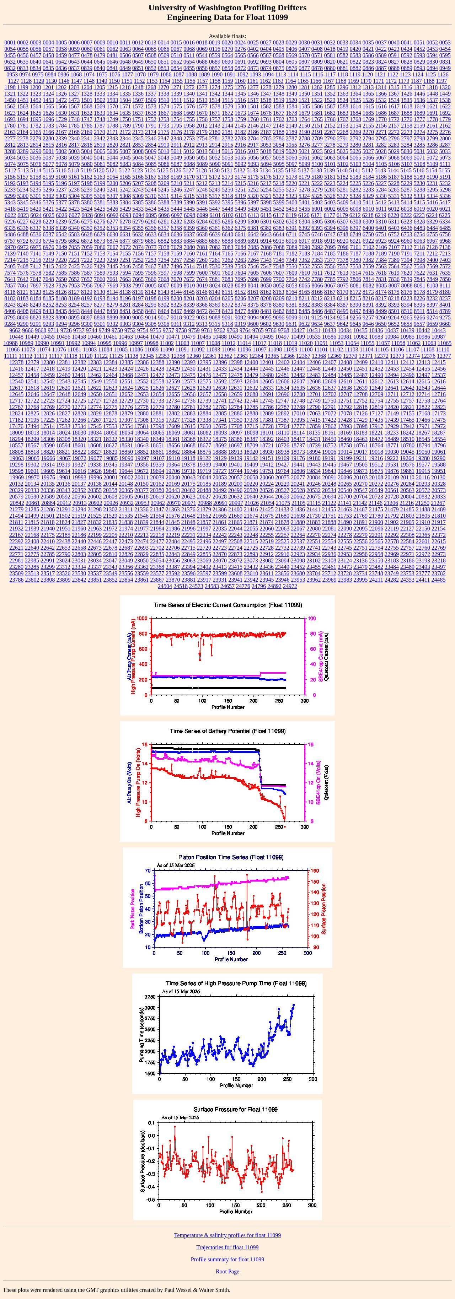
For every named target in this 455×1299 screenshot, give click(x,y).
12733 (157, 401)
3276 (304, 145)
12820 (392, 407)
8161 (253, 292)
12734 (173, 401)
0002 (22, 42)
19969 (17, 477)
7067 (112, 247)
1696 (48, 119)
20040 (173, 477)
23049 (126, 560)
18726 (282, 445)
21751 (329, 516)
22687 (126, 548)
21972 (110, 528)
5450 (253, 209)
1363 (342, 94)
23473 (345, 567)
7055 (74, 247)
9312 (189, 324)
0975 (37, 74)
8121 (22, 292)
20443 (173, 490)
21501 (48, 516)
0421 (368, 49)
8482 (278, 311)
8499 (381, 311)
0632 (10, 62)
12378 (16, 362)
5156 (10, 177)
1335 (125, 94)
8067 (330, 285)
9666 (27, 330)
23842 (79, 580)
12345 (147, 356)
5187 (394, 177)
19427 (282, 465)
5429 (125, 209)
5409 (342, 202)
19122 (204, 458)
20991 (220, 503)
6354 (125, 228)
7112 (406, 247)
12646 (32, 394)
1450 (10, 100)
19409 (251, 465)
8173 (368, 292)
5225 (355, 183)
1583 (278, 106)
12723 (48, 401)
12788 (298, 407)
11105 (382, 349)
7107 (394, 247)
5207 (138, 183)
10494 (251, 337)
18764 (376, 445)
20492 (220, 490)
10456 (63, 337)
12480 (266, 375)
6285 (214, 222)
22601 (423, 541)
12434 (235, 369)
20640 (251, 497)
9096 (278, 317)
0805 (291, 62)
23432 (251, 567)
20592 (63, 497)
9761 (207, 330)
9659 (432, 324)
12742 (235, 401)
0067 (176, 49)
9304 (138, 324)
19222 (391, 458)
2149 (291, 126)
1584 (291, 106)
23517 (48, 573)
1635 (125, 113)
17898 (360, 426)
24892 (274, 586)
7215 (22, 260)
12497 (423, 375)
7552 (304, 266)
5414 (406, 202)
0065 (150, 49)
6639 (214, 234)
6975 (36, 247)
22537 (298, 541)
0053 (445, 42)
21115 (314, 503)
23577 (157, 573)
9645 (355, 324)
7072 (125, 247)
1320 (444, 87)
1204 (86, 87)
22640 (32, 548)
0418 (330, 49)
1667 (163, 113)
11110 (442, 349)
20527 (282, 490)
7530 (214, 266)
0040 (394, 42)
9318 (227, 324)
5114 (35, 170)
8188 (61, 298)
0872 (240, 68)
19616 (79, 471)
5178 (291, 177)
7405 (10, 266)
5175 (253, 177)
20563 (407, 490)
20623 (188, 497)
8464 (163, 311)
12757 (407, 401)
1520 (291, 100)
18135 (313, 433)
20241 (298, 484)
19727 (220, 471)
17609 (173, 426)
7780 (317, 279)
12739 (204, 401)
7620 (406, 273)
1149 (101, 81)
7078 (164, 247)
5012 (189, 151)
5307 (112, 196)
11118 (70, 356)
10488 (220, 337)
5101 (330, 164)
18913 (235, 452)
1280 (291, 87)
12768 (32, 407)
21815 (32, 522)
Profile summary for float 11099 (227, 1259)
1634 (112, 113)
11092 (198, 349)
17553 (110, 426)
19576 (407, 465)
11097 (259, 349)
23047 (110, 560)
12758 (423, 401)
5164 (112, 177)
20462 (188, 490)
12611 (360, 381)
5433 (138, 209)
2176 (176, 132)
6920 (342, 241)
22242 (220, 535)
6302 (278, 222)
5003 (74, 151)
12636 (313, 388)
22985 (32, 560)
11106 (397, 349)
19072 (79, 458)
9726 (66, 330)
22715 (188, 548)
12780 (173, 407)
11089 (152, 349)
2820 (112, 145)
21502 (63, 516)
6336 (22, 228)
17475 (439, 420)
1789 (125, 126)
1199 (22, 87)
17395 (298, 420)
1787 (99, 126)
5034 (10, 158)
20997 (236, 503)
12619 (48, 388)
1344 (227, 94)
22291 (376, 535)
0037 (381, 42)
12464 (110, 375)
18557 (16, 445)
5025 (342, 151)
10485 (204, 337)
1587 (330, 106)
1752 (150, 119)
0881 (342, 68)
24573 (196, 586)
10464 (141, 337)
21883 (313, 522)
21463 (345, 509)
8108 (432, 285)
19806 (298, 471)
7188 (368, 253)
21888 (329, 522)
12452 (376, 369)
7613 (342, 273)
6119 (290, 215)
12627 (173, 388)
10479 (188, 337)
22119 (391, 528)
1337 (150, 94)
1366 (381, 94)
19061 (439, 452)
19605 (48, 471)
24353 (407, 580)
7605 (253, 273)
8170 (342, 292)
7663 (125, 279)
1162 (265, 81)
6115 (266, 215)
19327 (79, 465)
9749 (104, 330)
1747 (86, 119)
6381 (253, 228)
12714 (423, 394)
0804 (278, 62)
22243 (235, 535)
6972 (23, 247)
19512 (376, 465)
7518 (202, 266)
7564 (394, 266)
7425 (74, 266)
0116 (214, 49)
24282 (392, 580)
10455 (48, 337)
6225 (444, 215)
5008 (138, 151)
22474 (141, 541)
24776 (243, 586)
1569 (99, 106)
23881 (189, 580)
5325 (317, 196)
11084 (105, 349)
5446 (202, 209)
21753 (345, 516)
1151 (126, 81)
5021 (304, 151)
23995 (361, 580)
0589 (381, 55)
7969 (112, 285)
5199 (99, 183)
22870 (220, 554)
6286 (227, 222)
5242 (125, 190)
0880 (330, 68)
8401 (445, 305)
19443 (313, 465)
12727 (94, 401)
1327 (74, 94)
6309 (368, 222)
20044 (204, 477)
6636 (176, 234)
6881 (150, 241)
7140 (22, 253)
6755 (432, 234)
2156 (381, 126)
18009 (17, 433)
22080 (313, 528)
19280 (423, 458)
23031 (79, 560)
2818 (86, 145)
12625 (141, 388)
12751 (345, 401)
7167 (253, 253)
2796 (394, 138)
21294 (79, 509)
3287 (445, 145)
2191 (317, 132)
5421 (48, 209)
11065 (444, 343)
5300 (22, 196)
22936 (329, 554)
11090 (167, 349)
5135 (278, 170)
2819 (99, 145)
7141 (35, 253)
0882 (355, 68)
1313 (368, 87)
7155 (125, 253)
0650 (150, 62)
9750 (117, 330)
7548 (278, 266)
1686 (381, 113)
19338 (94, 465)
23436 (266, 567)
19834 (313, 471)
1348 (278, 94)
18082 (204, 433)
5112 (10, 170)
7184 (317, 253)
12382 (79, 362)
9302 (112, 324)
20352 (79, 490)
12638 (345, 388)
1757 (214, 119)
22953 (345, 554)
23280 (16, 567)
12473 (173, 375)
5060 (291, 158)
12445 (266, 369)
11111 (10, 356)
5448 (227, 209)
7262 (227, 260)
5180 (317, 177)
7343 (266, 260)
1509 (150, 100)
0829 (419, 62)
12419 (63, 369)
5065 (355, 158)
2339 (61, 138)
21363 (173, 509)
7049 (61, 247)
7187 (355, 253)
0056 (35, 49)
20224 (266, 484)
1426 (406, 94)
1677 (278, 113)
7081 (202, 247)
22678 (110, 548)
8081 (356, 285)
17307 (126, 420)
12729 (126, 401)
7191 (406, 253)
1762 (278, 119)
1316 (406, 87)
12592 (220, 381)
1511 (176, 100)
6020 (432, 209)
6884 (189, 241)
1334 (112, 94)
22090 (345, 528)
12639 (360, 388)
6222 (406, 215)
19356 (141, 465)
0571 (317, 55)
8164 (291, 292)
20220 (251, 484)
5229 (406, 183)
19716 (188, 471)
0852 (150, 68)
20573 (439, 490)
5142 (367, 170)
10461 (110, 337)
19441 (298, 465)
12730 (141, 401)
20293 (423, 484)
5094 (266, 164)
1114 (293, 74)
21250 (422, 503)
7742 (304, 279)
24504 (165, 586)
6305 (317, 222)
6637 (189, 234)
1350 (304, 94)
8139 (138, 292)
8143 (163, 292)
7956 (87, 285)
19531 (392, 465)
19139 (235, 458)
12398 (235, 362)
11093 (213, 349)
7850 (445, 279)
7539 (227, 266)
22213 (141, 535)
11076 (59, 349)
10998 (151, 343)
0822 (355, 62)
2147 (266, 126)
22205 (110, 535)
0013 (150, 42)
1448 (432, 94)
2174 (150, 132)
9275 (445, 317)
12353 (162, 356)
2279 (35, 138)
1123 (405, 74)
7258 (189, 260)
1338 (163, 94)
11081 (74, 349)
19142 (251, 458)
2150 (304, 126)
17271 (110, 420)
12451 (360, 369)
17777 (298, 426)
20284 (407, 484)
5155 (444, 170)
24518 (180, 586)
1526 (368, 100)
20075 (282, 477)
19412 (266, 465)
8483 (291, 311)
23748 (376, 573)
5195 (48, 183)
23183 (392, 560)
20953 (142, 503)
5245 (163, 190)
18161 (329, 433)
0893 (419, 68)
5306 (99, 196)
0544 (202, 55)
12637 (329, 388)
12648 (63, 394)
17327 (173, 420)
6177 (329, 215)
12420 (79, 369)
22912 (266, 554)
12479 (251, 375)
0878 (317, 68)
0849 (125, 68)
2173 (138, 132)
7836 (394, 279)
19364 (173, 465)
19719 (204, 471)
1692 (445, 113)
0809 (317, 62)
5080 (87, 164)
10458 (79, 337)
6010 (368, 209)
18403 (282, 439)
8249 (35, 305)
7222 (86, 260)
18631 (126, 445)
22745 (345, 548)
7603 (227, 273)
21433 (282, 509)
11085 (121, 349)
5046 (138, 158)
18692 (220, 445)
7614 (355, 273)
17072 (329, 413)
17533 (63, 426)
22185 (63, 535)
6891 (253, 241)
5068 (394, 158)
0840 (99, 68)
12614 (407, 381)
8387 (342, 305)
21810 (439, 516)
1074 (89, 74)
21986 (173, 528)
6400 (368, 228)
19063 (17, 458)
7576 (22, 273)
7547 (266, 266)
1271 (176, 87)
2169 (86, 132)
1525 (355, 100)
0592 (406, 55)
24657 (227, 586)
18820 (48, 452)
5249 (214, 190)
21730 (313, 516)
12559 (173, 381)
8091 (419, 285)
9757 (168, 330)
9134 (330, 317)
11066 (13, 349)
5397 (253, 202)
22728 (266, 548)
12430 (188, 369)
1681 (317, 113)
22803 (79, 554)
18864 (188, 452)
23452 (298, 567)
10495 (266, 337)
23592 (173, 573)
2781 (214, 138)
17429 (360, 420)
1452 (35, 100)
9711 (53, 330)
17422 (329, 420)
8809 (22, 317)
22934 (313, 554)
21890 (345, 522)
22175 (48, 535)
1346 (253, 94)
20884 (48, 503)
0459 (61, 55)
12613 (392, 381)
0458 (48, 55)
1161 (252, 81)
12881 (157, 413)
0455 (10, 55)
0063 (125, 49)
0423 (394, 49)
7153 (99, 253)
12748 (298, 401)
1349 (291, 94)
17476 (16, 426)
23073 (251, 560)
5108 (419, 164)
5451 (266, 209)
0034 (355, 42)
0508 (150, 55)
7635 (445, 273)
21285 (32, 509)
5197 (74, 183)
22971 (407, 554)
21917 (439, 522)
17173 (439, 413)
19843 (329, 471)
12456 (439, 369)
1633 (99, 113)
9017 (163, 317)
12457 (16, 375)
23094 (282, 560)
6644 (278, 234)
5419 (22, 209)
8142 (150, 292)
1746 (74, 119)
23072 (235, 560)
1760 (253, 119)
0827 (394, 62)
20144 (110, 484)
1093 (255, 74)
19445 (329, 465)
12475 (188, 375)
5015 (227, 151)
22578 (392, 541)
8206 (240, 298)
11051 (321, 343)
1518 (266, 100)
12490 (376, 375)
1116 (317, 74)
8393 (394, 305)
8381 (291, 305)
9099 (291, 317)
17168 (423, 413)
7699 (266, 279)
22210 (126, 535)
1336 (138, 94)
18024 (64, 433)
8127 (74, 292)
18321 (94, 439)
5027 (368, 151)
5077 (48, 164)
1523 (330, 100)
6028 (87, 215)
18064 (142, 433)
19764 (282, 471)
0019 (214, 42)
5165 (125, 177)
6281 (163, 222)
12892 (282, 413)
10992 (73, 343)
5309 (138, 196)
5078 (61, 164)
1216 (124, 87)
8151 (227, 292)
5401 (304, 202)
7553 (317, 266)
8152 (240, 292)
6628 (86, 234)
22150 (423, 528)
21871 (251, 522)
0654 (189, 62)
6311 (393, 222)
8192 (86, 298)
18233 (391, 433)
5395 (227, 202)
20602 (94, 497)
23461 (329, 567)
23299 (48, 567)
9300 (86, 324)
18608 (94, 445)
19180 (313, 458)
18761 (360, 445)
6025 (48, 215)
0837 (74, 68)
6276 (99, 222)
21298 (94, 509)
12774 (94, 407)
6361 (214, 228)
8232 (432, 298)
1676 (266, 113)
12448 (313, 369)
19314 (48, 465)
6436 (406, 228)
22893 (251, 554)
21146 (375, 503)
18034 (95, 433)
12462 (94, 375)
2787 (291, 138)
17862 (329, 426)
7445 (112, 266)
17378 (251, 420)
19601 (32, 471)
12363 (241, 356)
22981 (16, 560)
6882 (163, 241)
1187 (416, 81)
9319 (240, 324)
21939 (32, 528)
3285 (419, 145)
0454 (445, 49)
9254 (342, 317)
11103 (351, 349)
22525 (282, 541)
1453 (48, 100)
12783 (220, 407)
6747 (330, 234)
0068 (189, 49)
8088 (407, 285)
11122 (101, 356)
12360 (194, 356)
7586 (74, 273)
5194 (35, 183)
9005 (138, 317)
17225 (48, 420)
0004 (48, 42)
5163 (99, 177)
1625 (35, 113)
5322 (278, 196)
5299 (10, 196)
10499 (298, 337)
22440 (79, 541)
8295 (150, 305)
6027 (74, 215)
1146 (63, 81)
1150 (114, 81)
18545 (423, 439)
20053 (220, 477)
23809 (64, 580)
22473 (126, 541)
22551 (313, 541)
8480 (253, 311)
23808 (48, 580)
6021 (445, 209)
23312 (63, 567)
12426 (141, 369)
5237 (61, 190)
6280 (150, 222)
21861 (220, 522)
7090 (304, 247)
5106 (394, 164)
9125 (317, 317)
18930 (266, 452)
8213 (330, 298)
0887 (381, 68)
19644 (126, 471)
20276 (392, 484)
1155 (177, 81)
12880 (141, 413)
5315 (189, 196)
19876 (392, 471)
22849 (188, 554)
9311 (176, 324)
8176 (406, 292)
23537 (94, 573)
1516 (240, 100)
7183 (304, 253)
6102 (228, 215)
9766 (271, 330)
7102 (368, 247)
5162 (86, 177)
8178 (419, 292)
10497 (282, 337)
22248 (251, 535)
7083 (228, 247)
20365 (126, 490)
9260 (381, 317)
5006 (112, 151)
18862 (173, 452)
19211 (360, 458)
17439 (392, 420)
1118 (342, 74)
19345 (110, 465)
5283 (368, 190)
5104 (368, 164)
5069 (406, 158)
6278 (125, 222)
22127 (407, 528)
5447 (214, 209)
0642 (61, 62)
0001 (10, 42)
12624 (126, 388)
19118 (188, 458)
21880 (298, 522)
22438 (63, 541)
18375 (220, 439)
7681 (214, 279)
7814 (368, 279)
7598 (176, 273)
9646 (368, 324)
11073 (28, 349)
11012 (228, 343)
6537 (48, 234)
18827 (94, 452)
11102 (336, 349)
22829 (141, 554)
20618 (141, 497)
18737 (298, 445)
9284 (10, 324)
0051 (419, 42)
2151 (317, 126)
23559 (141, 573)
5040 (86, 158)
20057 (235, 477)
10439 (407, 330)
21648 (188, 516)
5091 (228, 164)
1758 (227, 119)
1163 (277, 81)
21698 (298, 516)
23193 (423, 560)
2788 (304, 138)
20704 (360, 497)
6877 (125, 241)
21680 (282, 516)
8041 (253, 285)
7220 (61, 260)
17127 (376, 413)
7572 (445, 266)
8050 (266, 285)
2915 (227, 145)
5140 (342, 170)
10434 (345, 330)
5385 (138, 202)
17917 (376, 426)
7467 (150, 266)
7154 (112, 253)
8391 (368, 305)
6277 (112, 222)
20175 (188, 484)
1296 (342, 87)
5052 (214, 158)
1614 (355, 106)
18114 (298, 433)
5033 (445, 151)
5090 (215, 164)
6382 (266, 228)
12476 (204, 375)
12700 (298, 394)
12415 (439, 362)
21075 (283, 503)
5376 (48, 202)
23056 (173, 560)
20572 (423, 490)
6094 (138, 215)
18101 (267, 433)
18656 (173, 445)
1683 (342, 113)
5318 (227, 196)
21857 (204, 522)
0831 (445, 62)
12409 (360, 362)
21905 (407, 522)
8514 (432, 311)
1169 (353, 81)
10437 (392, 330)
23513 (32, 573)
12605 (266, 381)
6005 (342, 209)
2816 (61, 145)
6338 (48, 228)
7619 (394, 273)
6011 (380, 209)
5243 (138, 190)
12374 (413, 356)
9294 (61, 324)
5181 (330, 177)
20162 (157, 484)
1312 (355, 87)
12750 (329, 401)
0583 (355, 55)
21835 (110, 522)
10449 (32, 337)
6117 (278, 215)
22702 (157, 548)
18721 (266, 445)
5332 (406, 196)
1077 (127, 74)
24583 (212, 586)
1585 (304, 106)
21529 (110, 516)
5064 (342, 158)
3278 (330, 145)
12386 (141, 362)
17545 (94, 426)
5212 (202, 183)
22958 (376, 554)
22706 (173, 548)
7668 (163, 279)
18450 (329, 439)
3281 (368, 145)
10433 (329, 330)
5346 (35, 202)
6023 (23, 215)
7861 (23, 285)
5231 (432, 183)
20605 (126, 497)
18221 (376, 433)
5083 (125, 164)
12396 (220, 362)
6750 (368, 234)
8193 (99, 298)
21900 (376, 522)
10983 (376, 337)
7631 (432, 273)
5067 (381, 158)
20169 (173, 484)
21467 (360, 509)
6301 (266, 222)
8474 (214, 311)
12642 (407, 388)
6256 (74, 222)
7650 (61, 279)
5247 (189, 190)
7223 (99, 260)
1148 (89, 81)
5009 (150, 151)
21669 (235, 516)
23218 (439, 560)
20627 (204, 497)
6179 (342, 215)
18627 (110, 445)
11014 (244, 343)
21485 (407, 509)
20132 (16, 484)
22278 (345, 535)
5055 (240, 158)
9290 (22, 324)
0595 (445, 55)
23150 (376, 560)
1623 (10, 113)
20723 (376, 497)
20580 (32, 497)
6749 (355, 234)
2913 (202, 145)
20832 (423, 497)
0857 (214, 68)
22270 (313, 535)
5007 (125, 151)
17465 (407, 420)
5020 (291, 151)
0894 (432, 68)
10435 (360, 330)
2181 (227, 132)
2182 (240, 132)
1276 (240, 87)
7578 (35, 273)
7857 (10, 285)
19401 (235, 465)
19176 (298, 458)
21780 (376, 516)
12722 (32, 401)
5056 (253, 158)
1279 (278, 87)
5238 (74, 190)
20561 (392, 490)
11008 (213, 343)
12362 (225, 356)
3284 (406, 145)
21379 (204, 509)
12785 (251, 407)
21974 (126, 528)
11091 (182, 349)
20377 (141, 490)
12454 (407, 369)
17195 (32, 420)
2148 (278, 126)
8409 (35, 311)
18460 (345, 439)
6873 (99, 241)
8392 (381, 305)
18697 (235, 445)
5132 (239, 170)
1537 (432, 100)
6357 (163, 228)
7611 (316, 273)
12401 (266, 362)
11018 (275, 343)
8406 (10, 311)
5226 (368, 183)
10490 (235, 337)
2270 (368, 132)
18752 (329, 445)
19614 (63, 471)
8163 (278, 292)
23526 (63, 573)
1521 (304, 100)
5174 (240, 177)
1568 (86, 106)
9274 (432, 317)
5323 (291, 196)
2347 (163, 138)
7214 (10, 260)
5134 (265, 170)
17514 (48, 426)
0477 (74, 55)
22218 (157, 535)
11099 (290, 349)
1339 (176, 94)
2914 (214, 145)
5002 (61, 151)
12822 (423, 407)
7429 (99, 266)
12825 (32, 413)
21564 (157, 516)
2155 (368, 126)
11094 (229, 349)
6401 (381, 228)
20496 (235, 490)
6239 (61, 222)
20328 (439, 484)
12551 (126, 381)
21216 (407, 503)
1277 (252, 87)
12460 (63, 375)
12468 (126, 375)
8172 (355, 292)
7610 (304, 273)
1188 (428, 81)
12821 (407, 407)
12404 (298, 362)
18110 (282, 433)
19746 (251, 471)
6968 (445, 241)
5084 (138, 164)
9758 (181, 330)
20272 (376, 484)
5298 (445, 190)
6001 (317, 209)
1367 (394, 94)
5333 (419, 196)
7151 (74, 253)
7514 (189, 266)
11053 (336, 343)
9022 (189, 317)
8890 (61, 317)
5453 (291, 209)
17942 (407, 426)
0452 (419, 49)
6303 (291, 222)
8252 (48, 305)
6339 (61, 228)
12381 (63, 362)
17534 (79, 426)
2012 (202, 126)
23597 (204, 573)
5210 (176, 183)
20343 (63, 490)
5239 (86, 190)
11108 (427, 349)
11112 (25, 356)
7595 (138, 273)
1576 (189, 106)
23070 (220, 560)
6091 (100, 215)
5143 (380, 170)
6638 (202, 234)
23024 (63, 560)
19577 (423, 465)
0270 (227, 49)
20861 (33, 503)
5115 (48, 170)
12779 (157, 407)
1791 (150, 126)
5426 (112, 209)
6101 (215, 215)
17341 (220, 420)
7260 (202, 260)
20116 (423, 477)
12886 (235, 413)
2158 (406, 126)
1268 (150, 87)
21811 (16, 522)
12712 (407, 394)
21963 (94, 528)
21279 (16, 509)
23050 (141, 560)
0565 (240, 55)
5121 (111, 170)
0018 (202, 42)
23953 (298, 580)
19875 (376, 471)
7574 (10, 273)
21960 (79, 528)
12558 (157, 381)
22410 (48, 541)
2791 (342, 138)
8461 (150, 311)
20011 (142, 477)
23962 (314, 580)
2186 (253, 132)
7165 (227, 253)
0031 (317, 42)
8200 (176, 298)
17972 (439, 426)
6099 (202, 215)
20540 (345, 490)
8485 (304, 311)
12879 (126, 413)
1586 (317, 106)
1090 (217, 74)
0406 (291, 49)
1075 (101, 74)
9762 (219, 330)
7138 (444, 247)
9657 (419, 324)
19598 (16, 471)
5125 (162, 170)
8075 (343, 285)
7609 (291, 273)
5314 (176, 196)
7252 (138, 260)
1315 (393, 87)
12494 (392, 375)
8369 (214, 305)
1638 (150, 113)
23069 (204, 560)
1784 (61, 126)
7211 (419, 253)
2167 (61, 132)
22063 (282, 528)
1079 (153, 74)
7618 (381, 273)
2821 (125, 145)
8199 (163, 298)
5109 (432, 164)
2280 (48, 138)
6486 (10, 234)
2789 (317, 138)
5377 (61, 202)
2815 (48, 145)
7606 (266, 273)
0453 (432, 49)
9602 (266, 324)
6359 (189, 228)
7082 (215, 247)
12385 (126, 362)
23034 (94, 560)
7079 (176, 247)
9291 (35, 324)
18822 (79, 452)
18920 (251, 452)
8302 (163, 305)
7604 (240, 273)
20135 (48, 484)
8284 (138, 305)
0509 (163, 55)
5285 (394, 190)
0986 (63, 74)
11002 (167, 343)
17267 (94, 420)
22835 (157, 554)
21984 (157, 528)
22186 (79, 535)
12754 (376, 401)
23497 (439, 567)
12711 (391, 394)
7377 (330, 260)
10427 (298, 330)
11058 (398, 343)
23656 (282, 573)
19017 (360, 452)
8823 (48, 317)
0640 (35, 62)
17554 (126, 426)
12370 (350, 356)
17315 (157, 420)
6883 (176, 241)
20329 (16, 490)
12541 (32, 381)
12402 (282, 362)
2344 (125, 138)
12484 (329, 375)
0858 (227, 68)
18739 (313, 445)
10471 (173, 337)
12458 (32, 375)
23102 (313, 560)
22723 (220, 548)
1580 (240, 106)
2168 (74, 132)
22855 (204, 554)
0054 (10, 49)
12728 (110, 401)
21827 (79, 522)
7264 (253, 260)
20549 (376, 490)
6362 (227, 228)
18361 (173, 439)
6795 (61, 241)
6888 (227, 241)
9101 (304, 317)
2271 (381, 132)
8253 (61, 305)
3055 (291, 145)
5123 (137, 170)
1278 (265, 87)
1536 (419, 100)
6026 (61, 215)
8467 (176, 311)
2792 (355, 138)
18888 (220, 452)
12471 (141, 375)
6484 (432, 228)
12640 (376, 388)
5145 (406, 170)
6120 (304, 215)
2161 (432, 126)
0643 (74, 62)
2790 (330, 138)
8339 (189, 305)
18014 (48, 433)
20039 (157, 477)
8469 (189, 311)
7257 (176, 260)
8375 (253, 305)
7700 (278, 279)
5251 (240, 190)
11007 (197, 343)
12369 (334, 356)
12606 (282, 381)
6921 (355, 241)
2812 (10, 145)
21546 (141, 516)
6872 (86, 241)
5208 (150, 183)
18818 (32, 452)
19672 (141, 471)
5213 (214, 183)
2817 (74, 145)
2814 (35, 145)
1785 (74, 126)
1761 (266, 119)
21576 (173, 516)
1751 (138, 119)
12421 (94, 369)
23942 (251, 580)
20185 (204, 484)
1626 (48, 113)
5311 (163, 196)
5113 (22, 170)
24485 (438, 580)
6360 (202, 228)
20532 (313, 490)
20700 (345, 497)
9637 (330, 324)
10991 (57, 343)
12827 (63, 413)
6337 (35, 228)
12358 (178, 356)
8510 (406, 311)
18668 (188, 445)
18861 (157, 452)
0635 (22, 62)
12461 (79, 375)
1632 (86, 113)
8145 (189, 292)
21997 (204, 528)
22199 (94, 535)
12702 (329, 394)
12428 (157, 369)
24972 (290, 586)
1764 (304, 119)
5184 (368, 177)
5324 (304, 196)
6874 (112, 241)
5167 (150, 177)
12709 (376, 394)
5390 (189, 202)
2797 (406, 138)
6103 (240, 215)
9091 (227, 317)
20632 (235, 497)
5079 (74, 164)
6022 (10, 215)
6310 (381, 222)
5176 (266, 177)
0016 (189, 42)
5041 (99, 158)
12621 (79, 388)
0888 (394, 68)
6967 (432, 241)
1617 (394, 106)
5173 (227, 177)
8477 (240, 311)
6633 (150, 234)
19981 (64, 477)
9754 (143, 330)
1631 (74, 113)
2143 (214, 126)
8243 (10, 305)
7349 (291, 260)
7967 (100, 285)
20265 (345, 484)
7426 (86, 266)
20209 (235, 484)
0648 (125, 62)
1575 (176, 106)
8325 (176, 305)
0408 (317, 49)
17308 (141, 420)
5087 (176, 164)
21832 (94, 522)
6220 (393, 215)
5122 (124, 170)
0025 (253, 42)
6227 (22, 222)
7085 (253, 247)
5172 (214, 177)
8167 (330, 292)
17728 (266, 426)
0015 (176, 42)
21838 (126, 522)
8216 (368, 298)
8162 (266, 292)
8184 (35, 298)
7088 (279, 247)
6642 (253, 234)
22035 (220, 528)
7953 (74, 285)
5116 (60, 170)
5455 (304, 209)
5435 (163, 209)
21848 (188, 522)
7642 (22, 279)
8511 (419, 311)
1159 (227, 81)
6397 (355, 228)
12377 (444, 356)
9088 (214, 317)
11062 (414, 343)
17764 (282, 426)
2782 (227, 138)
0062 (112, 49)
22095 (360, 528)
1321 (10, 94)
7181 (278, 253)
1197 (441, 81)
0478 (86, 55)
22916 (282, 554)
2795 (381, 138)
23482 (376, 567)
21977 (141, 528)
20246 (313, 484)
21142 (360, 503)
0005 (61, 42)
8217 (381, 298)
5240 (99, 190)
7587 (86, 273)
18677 (204, 445)
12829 (94, 413)
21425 (266, 509)
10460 (94, 337)
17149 (392, 413)
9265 (406, 317)
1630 (61, 113)
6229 (48, 222)
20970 (173, 503)
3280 (355, 145)
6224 (432, 215)
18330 (126, 439)
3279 (342, 145)
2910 (163, 145)
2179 (202, 132)
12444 (251, 369)
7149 (48, 253)
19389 (204, 465)
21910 (423, 522)
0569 (291, 55)
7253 (150, 260)
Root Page (227, 1271)
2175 (163, 132)
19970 (32, 477)
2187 (266, 132)
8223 (406, 298)
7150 (61, 253)
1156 (189, 81)
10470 (157, 337)
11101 (321, 349)
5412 (381, 202)
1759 (240, 119)
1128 (26, 81)
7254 (163, 260)
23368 (157, 567)
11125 (116, 356)
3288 (10, 151)
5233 (10, 190)
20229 (282, 484)
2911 (176, 145)
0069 (202, 49)
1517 (253, 100)
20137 (79, 484)
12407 (329, 362)
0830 (432, 62)
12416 (16, 369)
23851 (95, 580)
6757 (10, 241)
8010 (189, 285)
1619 (419, 106)
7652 (74, 279)
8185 (48, 298)
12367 (303, 356)
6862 (74, 241)
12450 (345, 369)
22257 (282, 535)
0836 (61, 68)
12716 (439, 394)
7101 (356, 247)
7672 (189, 279)
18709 (251, 445)
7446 (125, 266)
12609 (329, 381)
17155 (407, 413)
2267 (330, 132)
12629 (204, 388)
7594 (125, 273)
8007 (164, 285)
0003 (35, 42)
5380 (86, 202)
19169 (282, 458)
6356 (150, 228)
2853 (138, 145)
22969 (392, 554)
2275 (432, 132)
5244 (150, 190)
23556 (126, 573)
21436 (298, 509)
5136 (290, 170)
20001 (110, 477)
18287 (438, 433)
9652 (394, 324)
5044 (112, 158)
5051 (202, 158)
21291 (63, 509)
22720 (204, 548)
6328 (419, 222)
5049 (176, 158)
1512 (189, 100)
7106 (381, 247)
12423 (110, 369)
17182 (16, 420)
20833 (439, 497)
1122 (392, 74)
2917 (253, 145)
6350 (86, 228)
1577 (202, 106)
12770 (63, 407)
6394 (330, 228)
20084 (313, 477)
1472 (61, 100)
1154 (164, 81)
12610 (345, 381)
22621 (16, 548)
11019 (290, 343)
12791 (329, 407)
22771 (16, 554)
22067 (298, 528)
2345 (138, 138)
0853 (163, 68)
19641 (110, 471)
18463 (360, 439)
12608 (313, 381)
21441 (313, 509)
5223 (330, 183)
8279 (112, 305)
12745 (266, 401)
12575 (204, 381)
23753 (407, 573)
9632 (304, 324)
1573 (150, 106)
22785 (48, 554)
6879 (138, 241)
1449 (445, 94)
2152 (330, 126)
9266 (419, 317)
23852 (110, 580)
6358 (176, 228)
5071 (419, 158)
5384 (125, 202)
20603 (110, 497)
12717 (16, 401)
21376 (188, 509)
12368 (319, 356)
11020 (305, 343)
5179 (304, 177)
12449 (329, 369)
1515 (227, 100)
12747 (282, 401)
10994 (89, 343)
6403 (394, 228)
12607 (298, 381)
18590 (48, 445)
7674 (202, 279)
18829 (110, 452)
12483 (313, 375)
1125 (430, 74)
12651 (110, 394)
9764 (245, 330)
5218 (278, 183)
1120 (367, 74)
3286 (432, 145)
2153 (342, 126)
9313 (202, 324)
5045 (125, 158)
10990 (42, 343)
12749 (313, 401)
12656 (188, 394)
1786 (86, 126)
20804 (407, 497)
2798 (419, 138)
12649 (79, 394)
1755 (189, 119)
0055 (22, 49)
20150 (141, 484)
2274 (419, 132)
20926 (111, 503)
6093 (125, 215)
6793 (35, 241)
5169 (176, 177)
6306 (330, 222)
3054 (278, 145)
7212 (432, 253)
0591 (394, 55)
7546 (253, 266)
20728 (392, 497)
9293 (48, 324)
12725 (79, 401)
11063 (429, 343)
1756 (202, 119)
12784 (235, 407)
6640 (227, 234)
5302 (48, 196)
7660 (99, 279)
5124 (150, 170)
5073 (445, 158)
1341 (202, 94)
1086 (165, 74)
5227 (381, 183)
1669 (189, 113)
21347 (157, 509)
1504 (125, 100)
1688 (406, 113)
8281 (125, 305)
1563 (22, 106)
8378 (266, 305)
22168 (32, 535)
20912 (64, 503)
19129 (220, 458)
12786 (266, 407)
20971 (189, 503)
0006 (74, 42)
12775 (110, 407)
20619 (157, 497)
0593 (419, 55)
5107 (407, 164)
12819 (376, 407)
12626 (157, 388)
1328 (86, 94)
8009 (176, 285)
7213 (445, 253)
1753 (163, 119)
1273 (201, 87)
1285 (329, 87)
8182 (10, 298)
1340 (189, 94)
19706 (173, 471)
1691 (432, 113)
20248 (329, 484)
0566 (253, 55)
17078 (345, 413)
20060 (266, 477)
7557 (342, 266)
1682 (330, 113)
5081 (100, 164)
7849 (432, 279)
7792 (342, 279)
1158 (214, 81)
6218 (368, 215)
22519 (266, 541)
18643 (141, 445)
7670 (176, 279)
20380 (157, 490)
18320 (79, 439)
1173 (403, 81)
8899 (112, 317)
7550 (291, 266)
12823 (439, 407)
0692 (253, 62)
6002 (330, 209)
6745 (304, 234)
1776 (406, 119)
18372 (204, 439)
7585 (61, 273)
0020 (227, 42)
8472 (202, 311)
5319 (240, 196)
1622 (445, 106)
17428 (345, 420)
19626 (94, 471)
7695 (240, 279)
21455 (329, 509)
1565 (48, 106)
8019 (202, 285)
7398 (419, 260)
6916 (291, 241)
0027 (266, 42)
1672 (227, 113)
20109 (392, 477)
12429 (173, 369)
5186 (381, 177)
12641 (392, 388)
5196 (61, 183)
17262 (63, 420)
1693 (10, 119)
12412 (407, 362)
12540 (16, 381)
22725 (251, 548)
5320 (253, 196)
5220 (291, 183)
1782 (35, 126)
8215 (355, 298)
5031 (419, 151)
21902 (392, 522)
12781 (188, 407)
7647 (35, 279)
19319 (63, 465)
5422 (61, 209)
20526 (266, 490)
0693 (266, 62)
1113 (280, 74)
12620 (63, 388)
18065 (157, 433)
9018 (176, 317)
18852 (141, 452)
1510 (163, 100)
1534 (394, 100)
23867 (157, 580)
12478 (235, 375)
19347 (126, 465)
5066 (368, 158)
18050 (110, 433)
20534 (329, 490)
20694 (329, 497)
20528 (298, 490)
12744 (251, 401)
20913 (80, 503)
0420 (355, 49)
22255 (266, 535)
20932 (126, 503)
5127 (188, 170)
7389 (394, 260)
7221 (74, 260)
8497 (355, 311)
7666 (150, 279)
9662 (15, 330)
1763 (291, 119)
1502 (99, 100)
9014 (150, 317)
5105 (381, 164)
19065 (32, 458)
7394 (406, 260)
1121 (379, 74)
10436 (376, 330)
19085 (110, 458)
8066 (317, 285)
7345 (278, 260)
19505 (360, 465)
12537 (439, 375)
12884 (204, 413)
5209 (163, 183)
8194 (112, 298)
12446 (282, 369)
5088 (189, 164)
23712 (329, 573)
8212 (317, 298)
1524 (342, 100)
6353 (112, 228)
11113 (40, 356)
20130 (438, 477)
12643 (423, 388)
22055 (251, 528)
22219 (173, 535)
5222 (317, 183)
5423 (74, 209)
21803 (407, 516)
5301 (35, 196)
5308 (125, 196)
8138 (125, 292)
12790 (313, 407)
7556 (330, 266)
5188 (406, 177)
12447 (298, 369)
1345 (240, 94)
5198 (86, 183)
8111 (445, 285)
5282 (355, 190)
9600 (253, 324)
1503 (112, 100)
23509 (16, 573)
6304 (304, 222)
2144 (227, 126)
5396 (240, 202)
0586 (368, 55)
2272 (394, 132)
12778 (141, 407)
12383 (94, 362)
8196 (125, 298)
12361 (209, 356)
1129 (38, 81)
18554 (439, 439)
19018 (376, 452)
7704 (291, 279)
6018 (406, 209)
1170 (365, 81)
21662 (204, 516)
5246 (176, 190)
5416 (432, 202)
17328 (188, 420)
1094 (268, 74)
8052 (279, 285)
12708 (360, 394)
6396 (342, 228)
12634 (282, 388)
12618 (32, 388)
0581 (330, 55)
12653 (141, 394)
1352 (330, 94)
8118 (9, 292)
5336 (445, 196)
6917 (304, 241)
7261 (214, 260)
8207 (253, 298)
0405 (278, 49)
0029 (291, 42)
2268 (342, 132)
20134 (32, 484)
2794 (368, 138)
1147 (76, 81)
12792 (345, 407)
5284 (381, 190)
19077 (95, 458)
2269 (355, 132)
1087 (178, 74)
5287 (406, 190)
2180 (214, 132)
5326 (330, 196)
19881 (407, 471)
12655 (173, 394)
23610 (251, 573)
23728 (345, 573)
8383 (317, 305)
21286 (48, 509)
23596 (188, 573)
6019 (419, 209)
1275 (227, 87)
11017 (259, 343)
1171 (378, 81)
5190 (432, 177)
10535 (313, 337)
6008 (355, 209)
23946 (282, 580)
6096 (164, 215)
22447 (110, 541)
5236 (48, 190)
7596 (150, 273)
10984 (392, 337)
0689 (214, 62)
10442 (423, 330)
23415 (235, 567)
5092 (240, 164)
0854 (176, 68)
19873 (360, 471)
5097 (292, 164)
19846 (345, 471)
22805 (94, 554)
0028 (278, 42)
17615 (188, 426)
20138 (94, 484)
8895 (74, 317)
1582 (266, 106)
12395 (204, 362)
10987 (439, 337)
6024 (36, 215)
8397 (432, 305)
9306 (163, 324)
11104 (367, 349)
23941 (236, 580)
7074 (138, 247)
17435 (376, 420)
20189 (220, 484)
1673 (240, 113)
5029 (394, 151)
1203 (73, 87)
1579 (227, 106)
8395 (419, 305)
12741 (220, 401)
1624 (22, 113)
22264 (298, 535)
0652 (176, 62)
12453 (392, 369)
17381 (266, 420)
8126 (61, 292)
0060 (86, 49)
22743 (329, 548)
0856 (202, 68)
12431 (204, 369)
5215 (240, 183)
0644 (86, 62)
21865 (235, 522)
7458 (138, 266)
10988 (11, 343)
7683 (227, 279)
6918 (317, 241)
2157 (394, 126)
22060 (266, 528)
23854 (126, 580)
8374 (240, 305)
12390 (173, 362)
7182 (291, 253)
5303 (61, 196)
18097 (236, 433)
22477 (157, 541)
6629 (99, 234)
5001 (48, 151)
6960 (406, 241)
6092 (112, 215)
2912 (189, 145)
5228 (394, 183)
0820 (330, 62)
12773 (79, 407)
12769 (48, 407)
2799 (432, 138)
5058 (278, 158)
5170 (189, 177)
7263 (240, 260)
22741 (313, 548)
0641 (48, 62)
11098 (275, 349)
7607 (278, 273)
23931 (220, 580)
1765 (317, 119)
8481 (266, 311)
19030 (392, 452)
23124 (345, 560)
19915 (423, 471)
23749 (392, 573)
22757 (407, 548)
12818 (360, 407)
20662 (298, 497)
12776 (126, 407)
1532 (381, 100)
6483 (419, 228)
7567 (406, 266)
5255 (278, 190)
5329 (368, 196)
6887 (214, 241)
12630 (220, 388)
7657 (86, 279)
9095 (266, 317)
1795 (176, 126)
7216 (35, 260)
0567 (266, 55)
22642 (48, 548)
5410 (355, 202)
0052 (432, 42)
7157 (150, 253)
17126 (360, 413)
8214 (342, 298)
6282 (176, 222)
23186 (407, 560)
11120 (86, 356)
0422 (381, 49)
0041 (406, 42)
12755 (392, 401)
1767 (342, 119)
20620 (173, 497)
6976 (48, 247)
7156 (138, 253)
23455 (313, 567)
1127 (13, 81)
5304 (74, 196)
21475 (376, 509)
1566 (61, 106)
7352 (304, 260)
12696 (282, 394)
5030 (406, 151)
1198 (10, 87)
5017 (253, 151)
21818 (48, 522)
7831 (381, 279)
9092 (240, 317)
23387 (173, 567)
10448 (16, 337)
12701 (313, 394)
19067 (64, 458)
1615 (368, 106)
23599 (220, 573)
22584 (407, 541)
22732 (282, 548)
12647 (48, 394)
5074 (10, 164)
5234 (22, 190)
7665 (138, 279)
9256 (355, 317)
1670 (202, 113)
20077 (298, 477)
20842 (17, 503)
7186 (342, 253)
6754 (419, 234)
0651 (163, 62)
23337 (94, 567)
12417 (32, 369)
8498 (368, 311)
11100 (306, 349)
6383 (278, 228)
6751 (381, 234)
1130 (51, 81)
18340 (141, 439)
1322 (22, 94)
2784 (253, 138)
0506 (125, 55)
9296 (74, 324)
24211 (376, 580)
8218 (394, 298)
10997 (136, 343)
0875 (278, 68)
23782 (439, 573)
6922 (368, 241)
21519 (79, 516)
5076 (36, 164)
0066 (163, 49)
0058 (61, 49)
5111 (445, 164)
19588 (439, 465)
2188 (278, 132)
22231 (188, 535)
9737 (79, 330)
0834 (35, 68)
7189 (381, 253)
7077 (151, 247)
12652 (126, 394)
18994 (313, 452)
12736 (188, 401)
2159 (419, 126)
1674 (253, 113)
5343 (10, 202)
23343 (110, 567)
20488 (204, 490)
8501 (394, 311)
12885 (220, 413)
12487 (360, 375)
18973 (298, 452)
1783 (48, 126)
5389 (176, 202)
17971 (423, 426)
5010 (163, 151)
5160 (61, 177)
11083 (90, 349)
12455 (423, 369)
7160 (189, 253)
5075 (23, 164)
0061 (99, 49)
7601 (214, 273)
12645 (16, 394)
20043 (188, 477)
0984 (50, 74)
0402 (253, 49)
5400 (291, 202)
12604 (251, 381)
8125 (48, 292)
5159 (48, 177)
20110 (407, 477)
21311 (126, 509)
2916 (240, 145)
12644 (439, 388)
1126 (442, 74)
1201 (48, 87)
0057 (48, 49)
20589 (48, 497)
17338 (204, 420)
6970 (10, 247)
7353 (317, 260)
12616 (439, 381)
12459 (48, 375)
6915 (278, 241)
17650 (204, 426)
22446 (94, 541)
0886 (368, 68)
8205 (227, 298)
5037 (48, 158)
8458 (138, 311)
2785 (266, 138)
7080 (189, 247)
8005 (151, 285)
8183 (22, 298)
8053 (292, 285)
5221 (304, 183)
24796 (259, 586)
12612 (376, 381)
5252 (253, 190)
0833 (22, 68)
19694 (157, 471)
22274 (329, 535)
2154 (355, 126)
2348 (176, 138)
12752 (360, 401)
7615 (368, 273)
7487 (163, 266)
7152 (86, 253)
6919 (330, 241)
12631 (235, 388)
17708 (235, 426)
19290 (438, 458)
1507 (138, 100)
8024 (215, 285)
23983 (345, 580)
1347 (266, 94)
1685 (368, 113)
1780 (10, 126)
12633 (266, 388)
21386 (220, 509)
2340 (74, 138)
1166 (315, 81)
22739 (298, 548)
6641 (240, 234)
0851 (138, 68)
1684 (355, 113)
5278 (304, 190)
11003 (182, 343)
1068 (76, 74)
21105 (298, 503)
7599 (189, 273)
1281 (304, 87)
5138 (316, 170)
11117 (55, 356)
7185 (330, 253)
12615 (423, 381)
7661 (112, 279)
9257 (368, 317)
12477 (220, 375)
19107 (157, 458)
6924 (394, 241)
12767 (16, 407)
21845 (173, 522)
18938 (282, 452)
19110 (173, 458)
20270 (360, 484)
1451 (22, 100)
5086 (164, 164)
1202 (60, 87)
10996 (120, 343)
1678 (291, 113)
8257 (86, 305)
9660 (445, 324)
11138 (131, 356)
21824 (63, 522)
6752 (394, 234)
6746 (317, 234)
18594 (63, 445)
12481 (282, 375)
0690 (227, 62)
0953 (12, 74)
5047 (150, 158)
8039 (240, 285)
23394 (188, 567)
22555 (345, 541)
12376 (428, 356)
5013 (202, 151)
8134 (112, 292)
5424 (86, 209)
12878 (110, 413)
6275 (86, 222)
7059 (87, 247)
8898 (99, 317)
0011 (124, 42)
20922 (95, 503)
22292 (392, 535)
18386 (235, 439)
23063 (188, 560)
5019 (278, 151)
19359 (157, 465)
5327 (342, 196)
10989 (26, 343)
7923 (48, 285)
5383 (112, 202)
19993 (79, 477)
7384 (381, 260)
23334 (79, 567)
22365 (423, 535)
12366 (287, 356)
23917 (204, 580)
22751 (360, 548)
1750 (125, 119)
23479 (360, 567)
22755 (392, 548)
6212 (355, 215)
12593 (235, 381)
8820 (35, 317)
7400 (432, 260)
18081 (189, 433)
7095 (330, 247)
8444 (86, 311)
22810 (110, 554)
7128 (432, 247)
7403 (445, 260)
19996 (95, 477)
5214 (227, 183)
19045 (407, 452)
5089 (202, 164)
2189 (291, 132)
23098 (298, 560)
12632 (251, 388)
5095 (279, 164)
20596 (79, 497)
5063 (330, 158)
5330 (381, 196)
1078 (140, 74)
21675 (266, 516)
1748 (99, 119)
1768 (355, 119)
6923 (381, 241)
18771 (392, 445)
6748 (342, 234)
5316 (202, 196)
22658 (79, 548)
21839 (141, 522)
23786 (17, 580)
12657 (204, 394)
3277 (317, 145)
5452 (278, 209)
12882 (173, 413)
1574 (163, 106)
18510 (407, 439)
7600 (202, 273)
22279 (360, 535)
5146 (418, 170)
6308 (355, 222)
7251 (125, 260)
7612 (330, 273)
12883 (188, 413)
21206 (391, 503)
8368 (202, 305)
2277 (10, 138)
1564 (35, 106)
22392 (16, 541)
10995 (104, 343)
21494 (16, 516)
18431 (313, 439)
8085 (381, 285)
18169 (344, 433)
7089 (292, 247)
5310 (150, 196)
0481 (112, 55)
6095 (151, 215)
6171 (316, 215)
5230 (419, 183)
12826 (48, 413)
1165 (303, 81)
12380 (48, 362)
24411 (423, 580)
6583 (74, 234)
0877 (304, 68)
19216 (376, 458)
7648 (48, 279)
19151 (266, 458)
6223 (419, 215)
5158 (35, 177)
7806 (355, 279)
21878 (282, 522)
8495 (342, 311)
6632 (138, 234)
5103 (356, 164)
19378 (188, 465)
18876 (204, 452)
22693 (141, 548)
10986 (423, 337)
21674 (251, 516)
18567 (32, 445)
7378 (342, 260)
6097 (176, 215)
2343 (112, 138)
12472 (157, 375)
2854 (150, 145)
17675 (220, 426)
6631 (125, 234)
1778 (432, 119)
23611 (266, 573)
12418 (48, 369)
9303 (125, 324)
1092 (242, 74)
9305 (150, 324)
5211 (188, 183)
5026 (355, 151)
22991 (48, 560)
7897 (36, 285)
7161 (202, 253)
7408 (22, 266)
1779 (445, 119)
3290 (35, 151)
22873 (235, 554)
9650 (381, 324)
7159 (176, 253)
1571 (125, 106)
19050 (423, 452)
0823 (368, 62)
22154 (439, 528)
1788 (112, 126)
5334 (432, 196)
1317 (419, 87)
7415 (48, 266)
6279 (138, 222)
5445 (189, 209)
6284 (202, 222)
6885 (202, 241)
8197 (138, 298)
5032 (432, 151)
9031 (202, 317)
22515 (251, 541)
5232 (445, 183)
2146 (253, 126)
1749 (112, 119)
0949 (445, 68)
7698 (253, 279)
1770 (381, 119)
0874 (266, 68)
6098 (189, 215)
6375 (240, 228)
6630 (112, 234)
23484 (392, 567)
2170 (99, 132)
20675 (313, 497)
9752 (130, 330)
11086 (136, 349)
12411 (391, 362)
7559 (368, 266)
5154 (431, 170)
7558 (355, 266)
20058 (251, 477)
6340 (74, 228)
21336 (141, 509)
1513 (202, 100)
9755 (155, 330)
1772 (394, 119)
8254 (74, 305)
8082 (368, 285)
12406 (313, 362)
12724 (63, 401)
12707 (345, 394)
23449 (282, 567)
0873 (253, 68)
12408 (345, 362)
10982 (360, 337)
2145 (240, 126)
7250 (112, 260)
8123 (35, 292)
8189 (74, 298)
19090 (126, 458)
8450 (112, 311)
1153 (151, 81)
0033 (342, 42)
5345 (22, 202)
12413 (423, 362)
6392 (304, 228)
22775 (32, 554)
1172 (391, 81)
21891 (360, 522)
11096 (244, 349)
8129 (86, 292)
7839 (406, 279)
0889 (406, 68)
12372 (381, 356)
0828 (406, 62)
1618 (406, 106)
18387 (251, 439)
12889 (266, 413)
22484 (173, 541)
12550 (110, 381)
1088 (191, 74)
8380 (278, 305)
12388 (157, 362)
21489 (439, 509)
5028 (381, 151)
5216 (253, 183)
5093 (253, 164)
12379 (32, 362)
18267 (423, 433)
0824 (381, 62)
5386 (150, 202)
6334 (445, 222)
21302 (110, 509)
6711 (291, 234)
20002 (126, 477)
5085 (151, 164)
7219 (48, 260)
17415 (313, 420)
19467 (345, 465)
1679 (304, 113)
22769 (439, 548)
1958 (189, 126)
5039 (74, 158)
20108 (376, 477)
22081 (329, 528)
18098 (251, 433)
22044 (235, 528)
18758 (345, 445)
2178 (189, 132)
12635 (298, 388)
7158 (163, 253)
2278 (22, 138)
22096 (376, 528)
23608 (235, 573)
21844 (157, 522)
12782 (204, 407)
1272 (188, 87)
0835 (48, 68)
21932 (16, 528)
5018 (266, 151)
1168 (340, 81)
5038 (61, 158)
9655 (406, 324)
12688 (251, 394)
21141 (345, 503)
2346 (150, 138)
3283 (394, 145)
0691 (240, 62)
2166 (48, 132)
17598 (157, 426)
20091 (329, 477)
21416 (251, 509)
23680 (298, 573)
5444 (176, 209)
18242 (407, 433)
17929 (392, 426)
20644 (266, 497)
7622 (419, 273)
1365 (368, 94)
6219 (380, 215)
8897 (86, 317)
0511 (188, 55)
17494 (32, 426)
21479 (392, 509)
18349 (157, 439)
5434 (150, 209)
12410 (376, 362)
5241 (112, 190)
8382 (304, 305)
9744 (91, 330)
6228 (35, 222)
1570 (112, 106)
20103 (360, 477)
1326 (61, 94)
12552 (141, 381)
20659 (282, 497)
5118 (73, 170)
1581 (253, 106)
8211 (304, 298)
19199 (345, 458)
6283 (189, 222)
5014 (214, 151)
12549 (94, 381)
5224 (342, 183)
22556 (360, 541)
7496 (176, 266)
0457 (35, 55)
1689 (419, 113)
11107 (412, 349)
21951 (63, 528)
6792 (22, 241)
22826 (126, 554)
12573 (188, 381)
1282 (316, 87)
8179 (432, 292)
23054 (157, 560)
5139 (329, 170)
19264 (407, 458)
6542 (61, 234)
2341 (86, 138)
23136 (360, 560)
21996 (188, 528)
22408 (32, 541)
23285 (32, 567)
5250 (227, 190)
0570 (304, 55)
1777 (419, 119)
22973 (439, 554)
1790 (138, 126)
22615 (439, 541)
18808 (16, 452)
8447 (99, 311)
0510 (176, 55)
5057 (266, 158)
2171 (112, 132)
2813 (22, 145)
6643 (266, 234)
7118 (419, 247)
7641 (10, 279)
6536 (35, 234)
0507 (138, 55)
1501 (86, 100)
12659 (235, 394)
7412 (35, 266)
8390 (355, 305)
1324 (48, 94)
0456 (22, 55)
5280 (330, 190)
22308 (407, 535)
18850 (126, 452)
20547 (360, 490)
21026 (252, 503)
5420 (35, 209)
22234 (204, 535)
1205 (99, 87)
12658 (220, 394)
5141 (354, 170)
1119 (354, 74)
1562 (10, 106)
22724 (235, 548)
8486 (317, 311)
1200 (35, 87)
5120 (99, 170)
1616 (381, 106)
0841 (112, 68)
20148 (126, 484)
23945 (267, 580)
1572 (138, 106)
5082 (112, 164)
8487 (330, 311)
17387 (282, 420)
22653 (63, 548)
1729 (61, 119)
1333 (99, 94)
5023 (317, 151)
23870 (173, 580)
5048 (163, 158)
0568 (278, 55)
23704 (313, 573)
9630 (278, 324)
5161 (74, 177)
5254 (266, 190)
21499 (32, 516)
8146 (202, 292)
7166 (240, 253)
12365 (272, 356)
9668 (40, 330)
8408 (22, 311)
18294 (16, 439)
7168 (266, 253)
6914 (266, 241)
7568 (419, 266)
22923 (298, 554)
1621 (432, 106)
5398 (266, 202)
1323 (35, 94)
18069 (173, 433)
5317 (214, 196)
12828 (79, 413)
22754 (376, 548)
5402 (317, 202)
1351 (317, 94)
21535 (126, 516)
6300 (253, 222)
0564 (227, 55)
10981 (345, 337)
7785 (330, 279)
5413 (394, 202)
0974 (25, 74)
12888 (251, 413)
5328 (355, 196)
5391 (202, 202)
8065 (304, 285)
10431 (313, 330)
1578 (214, 106)
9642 (342, 324)
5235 (35, 190)
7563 (381, 266)
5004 (86, 151)
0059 (74, 49)
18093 (220, 433)
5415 (419, 202)
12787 (282, 407)
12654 (157, 394)
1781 (22, 126)
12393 (188, 362)
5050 (189, 158)
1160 (240, 81)
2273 (406, 132)
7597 (163, 273)
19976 (48, 477)
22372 (439, 535)
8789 (445, 311)
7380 (355, 260)
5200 (112, 183)
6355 (138, 228)
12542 (48, 381)
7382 (368, 260)
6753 (406, 234)
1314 (380, 87)
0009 (99, 42)
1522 (317, 100)
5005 (99, 151)
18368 (188, 439)
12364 (256, 356)
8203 (202, 298)
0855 (189, 68)
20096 (345, 477)
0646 (112, 62)
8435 (61, 311)
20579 (16, 497)
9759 (194, 330)
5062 (317, 158)
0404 (266, 49)
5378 (74, 202)
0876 (291, 68)
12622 (94, 388)
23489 (407, 567)
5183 (355, 177)
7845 (419, 279)
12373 (397, 356)
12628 (188, 388)
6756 (445, 234)
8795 (10, 317)
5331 (394, 196)
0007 (86, 42)
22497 (220, 541)
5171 (202, 177)
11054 (352, 343)
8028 (228, 285)
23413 (220, 567)
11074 (43, 349)
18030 (79, 433)
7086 (266, 247)
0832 (10, 68)
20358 (110, 490)
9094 (253, 317)
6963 (419, 241)
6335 (10, 228)
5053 (227, 158)
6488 (22, 234)
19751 (266, 471)
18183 (360, 433)
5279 (317, 190)
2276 (445, 132)
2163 (10, 132)
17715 (251, 426)
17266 (79, 420)
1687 (394, 113)
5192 (10, 183)
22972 (423, 554)
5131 (226, 170)
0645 (99, 62)
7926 (61, 285)
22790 (63, 554)
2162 (445, 126)
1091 (229, 74)
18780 (407, 445)
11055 (367, 343)
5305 (86, 196)
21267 (438, 503)
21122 (329, 503)
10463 (126, 337)
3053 (266, 145)
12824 (16, 413)
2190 (304, 132)
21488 (423, 509)
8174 (381, 292)
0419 (342, 49)
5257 (291, 190)
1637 (138, 113)
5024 (330, 151)
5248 (202, 190)
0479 (99, 55)
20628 (220, 497)
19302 (32, 465)
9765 (258, 330)
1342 (214, 94)
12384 (110, 362)
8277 (99, 305)
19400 (220, 465)
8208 (266, 298)
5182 (342, 177)
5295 (432, 190)
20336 (48, 490)
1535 (406, 100)
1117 (330, 74)
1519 (278, 100)
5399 (278, 202)
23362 (141, 567)
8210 (291, 298)
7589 (99, 273)
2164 (22, 132)
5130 (214, 170)
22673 (94, 548)
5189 (419, 177)
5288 (419, 190)
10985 (407, 337)
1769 (368, 119)
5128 (201, 170)
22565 (376, 541)
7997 (138, 285)
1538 (445, 100)
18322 (110, 439)
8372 (227, 305)
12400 (251, 362)
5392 (214, 202)
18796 (439, 445)
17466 (423, 420)
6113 (253, 215)
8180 (445, 292)
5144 (393, 170)
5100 (317, 164)
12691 (266, 394)
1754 (176, 119)
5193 (22, 183)
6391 (291, 228)
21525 (94, 516)
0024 (240, 42)
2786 (278, 138)
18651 (157, 445)
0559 (214, 55)
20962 (158, 503)
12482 (298, 375)
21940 (48, 528)
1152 (139, 81)
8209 (278, 298)
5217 (266, 183)
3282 (381, 145)
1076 (114, 74)
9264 (394, 317)
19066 (48, 458)
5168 (163, 177)
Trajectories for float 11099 (227, 1247)
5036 (35, 158)
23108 (329, 560)
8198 (150, 298)
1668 (176, 113)
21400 (235, 509)
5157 (22, 177)
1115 (305, 74)
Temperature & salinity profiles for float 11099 (227, 1235)
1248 (137, 87)
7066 (100, 247)
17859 (313, 426)
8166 (317, 292)
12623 (110, 388)
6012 (394, 209)
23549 (110, 573)
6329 (432, 222)
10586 (329, 337)
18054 (126, 433)
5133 (252, 170)
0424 (406, 49)
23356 (126, 567)
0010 (112, 42)
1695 (35, 119)
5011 (176, 151)
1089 (204, 74)
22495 (188, 541)
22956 (360, 554)
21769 (360, 516)
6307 (342, 222)
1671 (214, 113)
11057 (383, 343)
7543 (240, 266)
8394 (406, 305)
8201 (189, 298)
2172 (125, 132)
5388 (163, 202)
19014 (345, 452)
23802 (32, 580)
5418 (10, 209)
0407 (304, 49)
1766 (330, 119)
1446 (419, 94)
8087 (394, 285)
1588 (342, 106)
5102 (343, 164)
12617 (16, 388)
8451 (125, 311)
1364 (355, 94)
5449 (240, 209)
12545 (79, 381)
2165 (35, 132)
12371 (366, 356)
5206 (125, 183)
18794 (423, 445)
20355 (94, 490)
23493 (423, 567)
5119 (86, 170)
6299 (240, 222)
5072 (432, 158)
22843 (173, 554)
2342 (99, 138)
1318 (432, 87)
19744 (235, 471)
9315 (214, 324)
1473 (74, 100)
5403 (330, 202)
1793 (163, 126)
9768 (283, 330)
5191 (445, 177)
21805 (423, 516)
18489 (392, 439)
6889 (240, 241)
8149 (214, 292)
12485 (345, 375)
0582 (342, 55)
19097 (142, 458)
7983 (125, 285)
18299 (32, 439)
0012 (138, 42)
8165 (304, 292)
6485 (445, 228)
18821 (63, 452)
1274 (214, 87)
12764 (439, 401)
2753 (189, 138)
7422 (61, 266)
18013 (32, 433)
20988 (205, 503)
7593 (112, 273)
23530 (79, 573)
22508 (235, 541)
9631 (291, 324)
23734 (360, 573)
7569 (432, 266)
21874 (266, 522)
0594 (432, 55)
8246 (22, 305)
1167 (328, 81)
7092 (317, 247)
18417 (298, 439)
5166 (138, 177)
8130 (99, 292)
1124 (417, 74)
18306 (48, 439)
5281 (342, 190)
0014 (163, 42)
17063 (313, 413)
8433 (48, 311)
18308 (63, 439)
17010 (298, 413)
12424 (126, 369)
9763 (232, 330)
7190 (394, 253)
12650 (94, 394)
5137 (303, 170)
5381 (99, 202)
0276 (240, 49)
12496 (407, 375)
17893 (345, 426)
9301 (99, 324)
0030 (304, 42)
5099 (304, 164)
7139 (10, 253)
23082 (266, 560)
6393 (317, 228)
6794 (48, 241)
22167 (16, 535)
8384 (330, 305)
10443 (439, 330)
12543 (63, 381)
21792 (392, 516)
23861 (142, 580)
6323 (406, 222)
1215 (112, 87)
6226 (10, 222)
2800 (445, 138)
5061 (304, 158)
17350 (235, 420)
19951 (439, 471)
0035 (368, 42)
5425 (99, 209)
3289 (22, 151)
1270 (163, 87)
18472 (376, 439)
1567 (74, 106)
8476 (227, 311)
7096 (343, 247)
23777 (423, 573)
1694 (22, 119)
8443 (74, 311)
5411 (368, 202)
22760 (423, 548)
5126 (175, 170)
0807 (304, 62)
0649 (138, 62)
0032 (330, 42)
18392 (266, 439)
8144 (176, 292)
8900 (125, 317)
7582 (48, 273)
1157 (202, 81)
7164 (214, 253)
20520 (251, 490)
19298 (16, 465)
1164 (290, 81)
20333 (32, 490)
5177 (278, 177)
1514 (214, 100)
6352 (99, 228)
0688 (202, 62)
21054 (267, 503)
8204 (214, 298)
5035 (22, 158)
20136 (63, 484)
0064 (138, 49)
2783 (240, 138)
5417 (445, 202)
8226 (419, 298)
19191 (329, 458)
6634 (163, 234)
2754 (202, 138)
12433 (220, 369)
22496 (204, 541)
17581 (141, 426)
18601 (79, 445)
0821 (342, 62)
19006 (329, 452)
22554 (329, 541)
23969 (329, 580)
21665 (220, 516)
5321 (266, 196)
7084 (240, 247)
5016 (240, 151)
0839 (86, 68)
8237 (445, 298)
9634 (317, 324)
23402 (204, 567)
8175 (394, 292)
